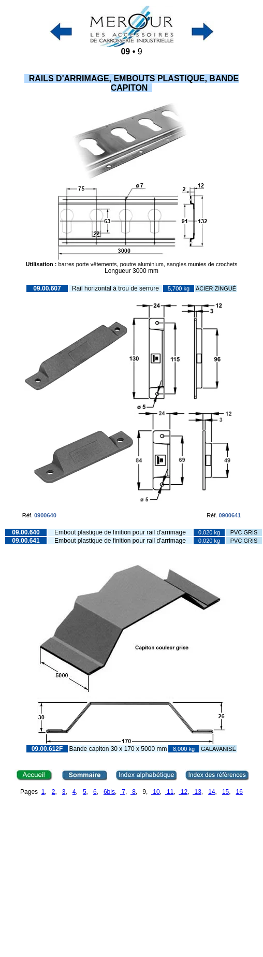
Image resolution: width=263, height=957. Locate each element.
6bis (109, 791)
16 (239, 791)
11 (169, 791)
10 (155, 791)
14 (211, 791)
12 (183, 791)
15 (225, 791)
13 (197, 791)
